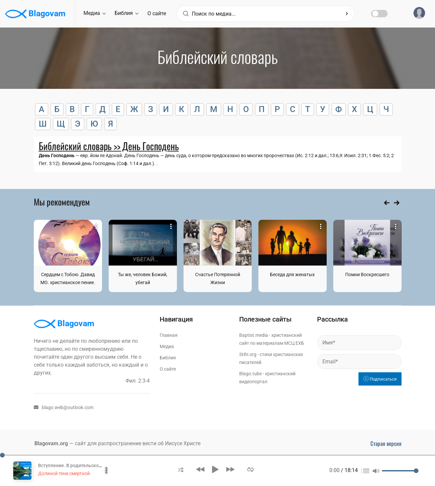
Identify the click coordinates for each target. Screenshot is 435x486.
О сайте (156, 13)
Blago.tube (250, 373)
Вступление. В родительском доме (76, 465)
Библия (126, 13)
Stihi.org (247, 354)
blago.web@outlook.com (63, 407)
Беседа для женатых (292, 274)
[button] (181, 469)
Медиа (94, 13)
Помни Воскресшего (367, 274)
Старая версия (386, 444)
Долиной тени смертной (64, 473)
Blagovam (35, 14)
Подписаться (380, 379)
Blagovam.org (51, 443)
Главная (169, 335)
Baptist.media (253, 335)
